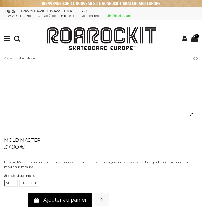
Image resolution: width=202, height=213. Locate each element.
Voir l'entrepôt (92, 16)
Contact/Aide (47, 16)
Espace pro (69, 16)
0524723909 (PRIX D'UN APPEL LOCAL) (47, 11)
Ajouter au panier (60, 200)
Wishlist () (13, 16)
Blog (29, 16)
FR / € (85, 11)
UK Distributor (118, 16)
